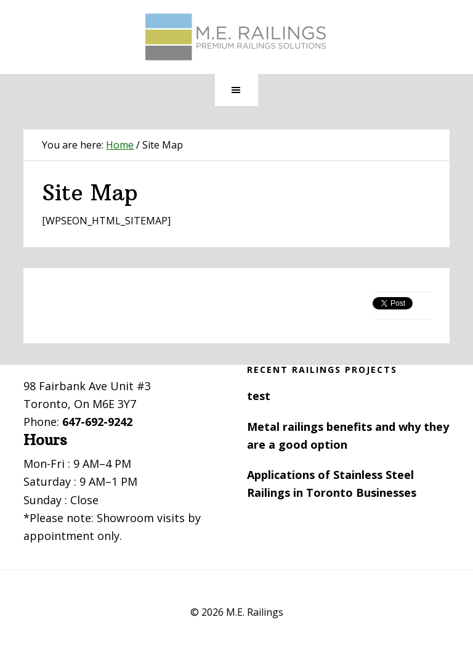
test (258, 395)
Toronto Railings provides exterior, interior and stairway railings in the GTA (236, 37)
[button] (236, 90)
